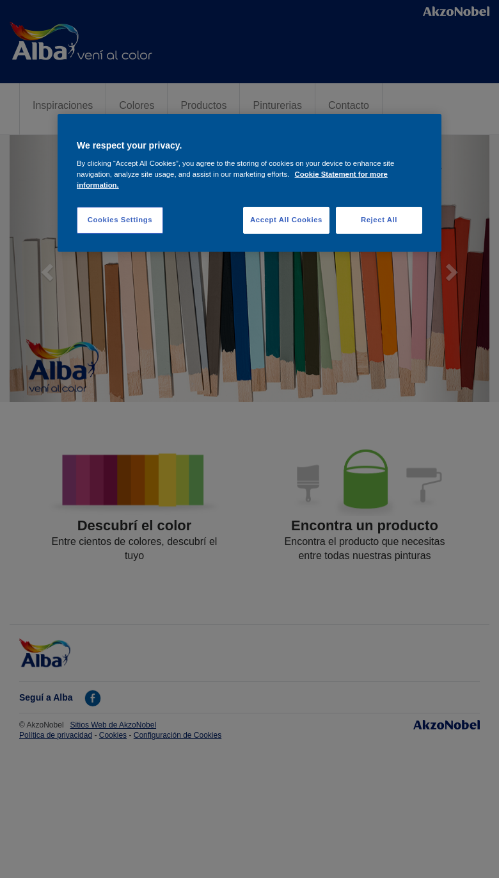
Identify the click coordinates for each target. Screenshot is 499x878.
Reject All (379, 220)
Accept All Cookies (286, 220)
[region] (249, 183)
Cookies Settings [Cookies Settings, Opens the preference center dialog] (120, 220)
